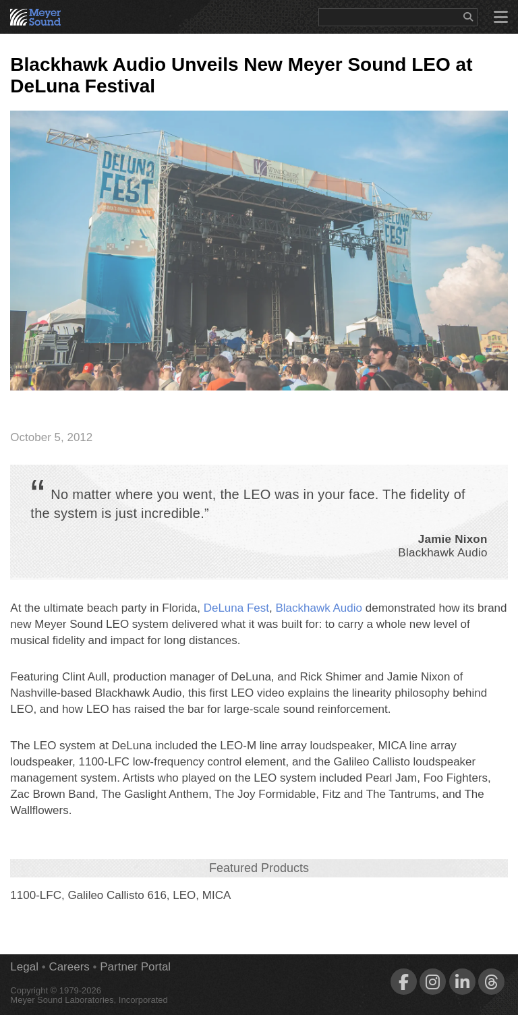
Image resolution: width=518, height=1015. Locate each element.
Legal (24, 966)
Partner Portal (135, 966)
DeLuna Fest (236, 608)
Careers (69, 966)
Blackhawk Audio (318, 608)
